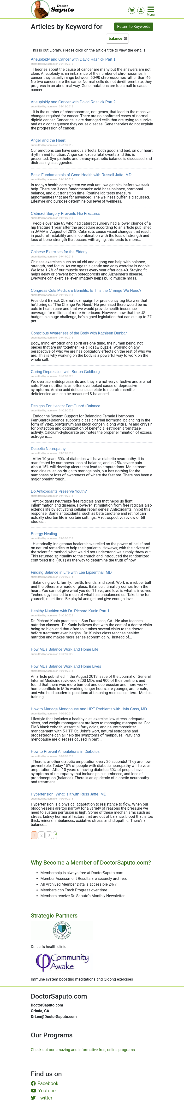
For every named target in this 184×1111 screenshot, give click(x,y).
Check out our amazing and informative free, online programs (83, 1049)
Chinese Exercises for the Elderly (59, 252)
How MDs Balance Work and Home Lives (66, 666)
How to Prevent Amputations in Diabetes (65, 751)
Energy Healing (44, 534)
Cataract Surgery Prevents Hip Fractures (65, 213)
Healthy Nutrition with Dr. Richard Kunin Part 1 (70, 611)
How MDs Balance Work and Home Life (65, 649)
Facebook (45, 1083)
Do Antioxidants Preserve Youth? (59, 491)
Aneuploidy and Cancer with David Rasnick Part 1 (73, 59)
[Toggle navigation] (151, 9)
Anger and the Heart (48, 140)
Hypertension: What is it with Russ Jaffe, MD (69, 794)
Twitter (42, 1098)
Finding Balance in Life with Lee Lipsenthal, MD (71, 572)
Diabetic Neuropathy (48, 449)
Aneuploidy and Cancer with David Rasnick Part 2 (73, 102)
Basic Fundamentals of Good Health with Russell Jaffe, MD (81, 175)
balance (115, 38)
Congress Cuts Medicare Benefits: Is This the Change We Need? (86, 290)
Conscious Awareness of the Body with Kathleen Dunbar (79, 333)
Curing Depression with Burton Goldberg (65, 372)
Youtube (43, 1090)
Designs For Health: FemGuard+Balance (65, 406)
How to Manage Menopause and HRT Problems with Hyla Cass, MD (89, 709)
